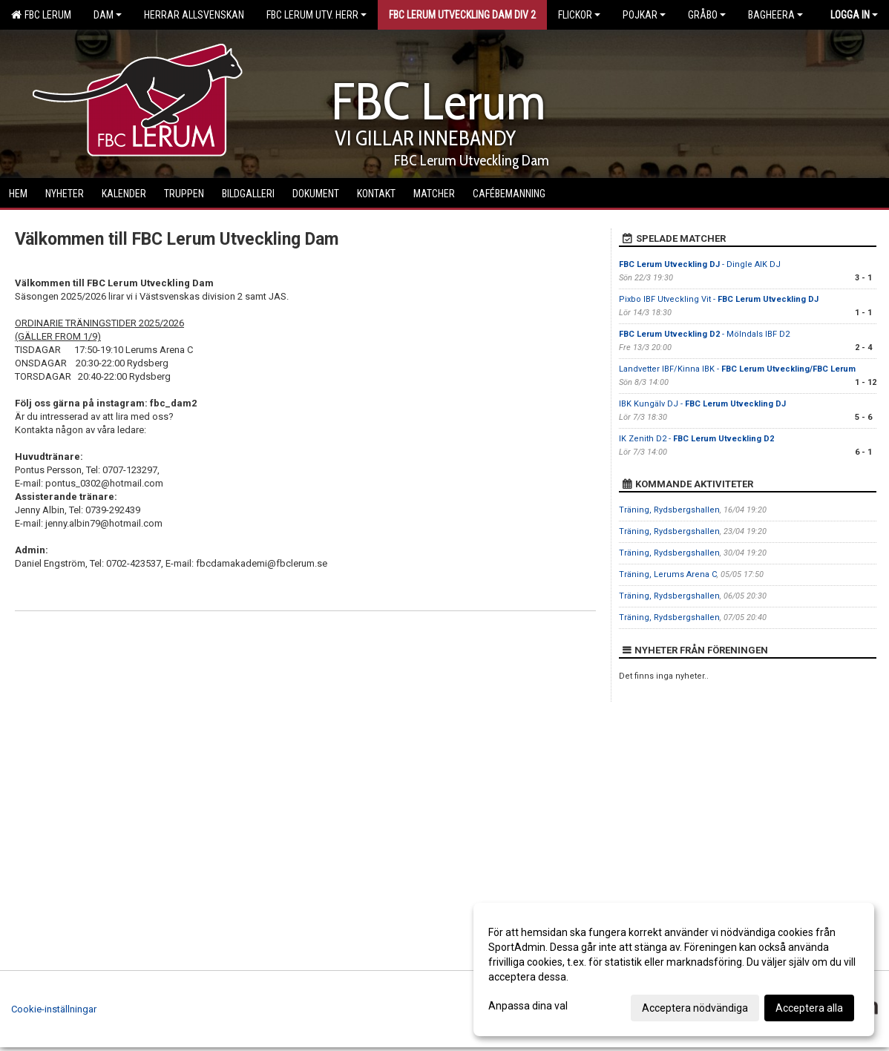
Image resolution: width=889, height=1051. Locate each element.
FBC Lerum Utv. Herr (316, 15)
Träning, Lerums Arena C (668, 574)
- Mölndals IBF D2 (704, 334)
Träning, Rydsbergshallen (669, 510)
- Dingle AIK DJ (700, 264)
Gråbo (707, 15)
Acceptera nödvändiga (695, 1008)
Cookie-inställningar (53, 1009)
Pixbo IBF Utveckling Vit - (719, 299)
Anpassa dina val (528, 1006)
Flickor (579, 15)
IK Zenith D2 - (696, 439)
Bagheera (775, 15)
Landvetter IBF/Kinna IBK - (737, 369)
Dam (108, 15)
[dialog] (673, 969)
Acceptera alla (809, 1008)
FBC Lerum (41, 15)
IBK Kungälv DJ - (702, 404)
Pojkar (644, 15)
